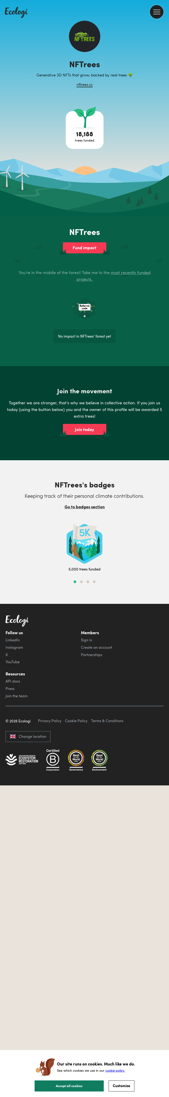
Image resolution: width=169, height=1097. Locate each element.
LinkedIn (13, 640)
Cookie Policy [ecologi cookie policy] (76, 720)
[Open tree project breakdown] (85, 130)
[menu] (156, 12)
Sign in (86, 640)
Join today (84, 429)
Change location (28, 736)
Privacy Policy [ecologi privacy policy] (49, 720)
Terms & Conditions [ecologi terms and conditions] (107, 720)
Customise (121, 1085)
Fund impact (84, 248)
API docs (13, 681)
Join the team (17, 696)
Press (10, 688)
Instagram (14, 647)
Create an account (96, 647)
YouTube (13, 662)
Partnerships (91, 654)
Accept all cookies (69, 1085)
